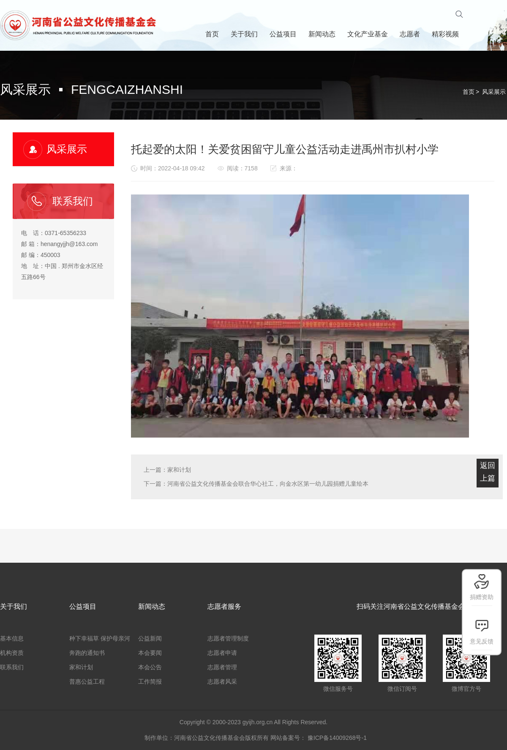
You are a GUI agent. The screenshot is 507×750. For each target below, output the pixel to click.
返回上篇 (487, 471)
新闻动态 (151, 606)
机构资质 (12, 652)
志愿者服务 (224, 606)
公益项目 (82, 606)
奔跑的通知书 (87, 652)
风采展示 (494, 91)
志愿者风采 (222, 681)
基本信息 (12, 638)
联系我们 (12, 667)
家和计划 (81, 667)
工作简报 (150, 681)
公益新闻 (150, 638)
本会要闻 (150, 652)
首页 (468, 91)
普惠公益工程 (87, 681)
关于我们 (13, 606)
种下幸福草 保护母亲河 (99, 638)
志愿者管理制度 (228, 638)
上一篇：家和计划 (167, 469)
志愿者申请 (222, 652)
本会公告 (150, 667)
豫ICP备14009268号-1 (337, 737)
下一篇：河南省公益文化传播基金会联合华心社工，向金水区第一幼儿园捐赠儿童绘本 (256, 483)
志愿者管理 (222, 667)
